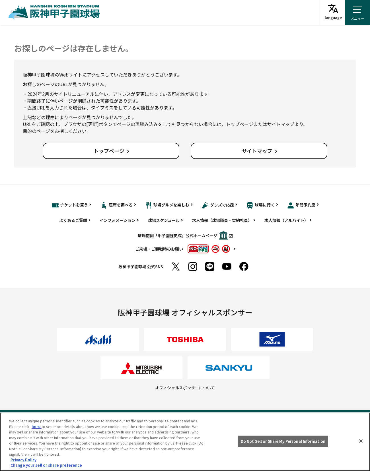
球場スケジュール (164, 220)
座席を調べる (116, 205)
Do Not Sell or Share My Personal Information (283, 441)
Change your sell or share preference (46, 465)
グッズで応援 (218, 205)
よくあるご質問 (73, 220)
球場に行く (260, 205)
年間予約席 (301, 205)
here (37, 426)
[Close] (361, 441)
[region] (185, 441)
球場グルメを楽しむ (167, 205)
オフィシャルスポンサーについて (185, 388)
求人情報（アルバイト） (286, 220)
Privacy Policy (23, 459)
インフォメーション (117, 220)
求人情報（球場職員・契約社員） (222, 220)
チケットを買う (70, 205)
